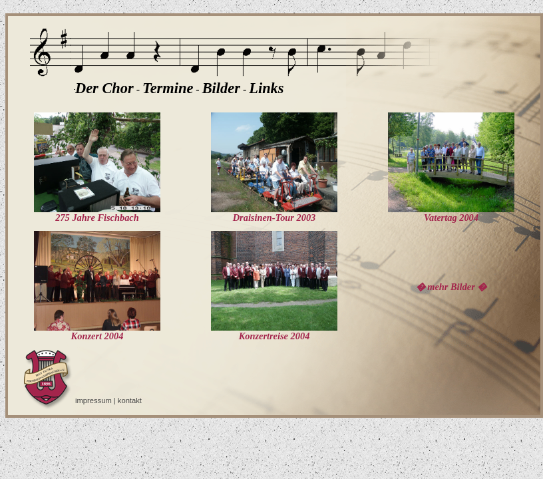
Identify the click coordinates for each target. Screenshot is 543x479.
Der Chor (104, 88)
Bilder (221, 88)
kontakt (130, 400)
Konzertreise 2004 (274, 331)
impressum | (96, 400)
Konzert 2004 (97, 331)
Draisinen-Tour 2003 (274, 213)
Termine (167, 88)
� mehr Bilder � (451, 286)
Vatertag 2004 (451, 213)
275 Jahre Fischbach (97, 213)
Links (266, 88)
